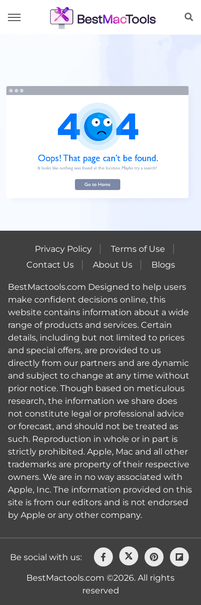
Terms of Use (138, 249)
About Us (112, 265)
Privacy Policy (63, 249)
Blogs (163, 265)
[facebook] (103, 556)
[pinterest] (154, 556)
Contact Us (50, 265)
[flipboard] (179, 556)
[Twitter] (128, 555)
